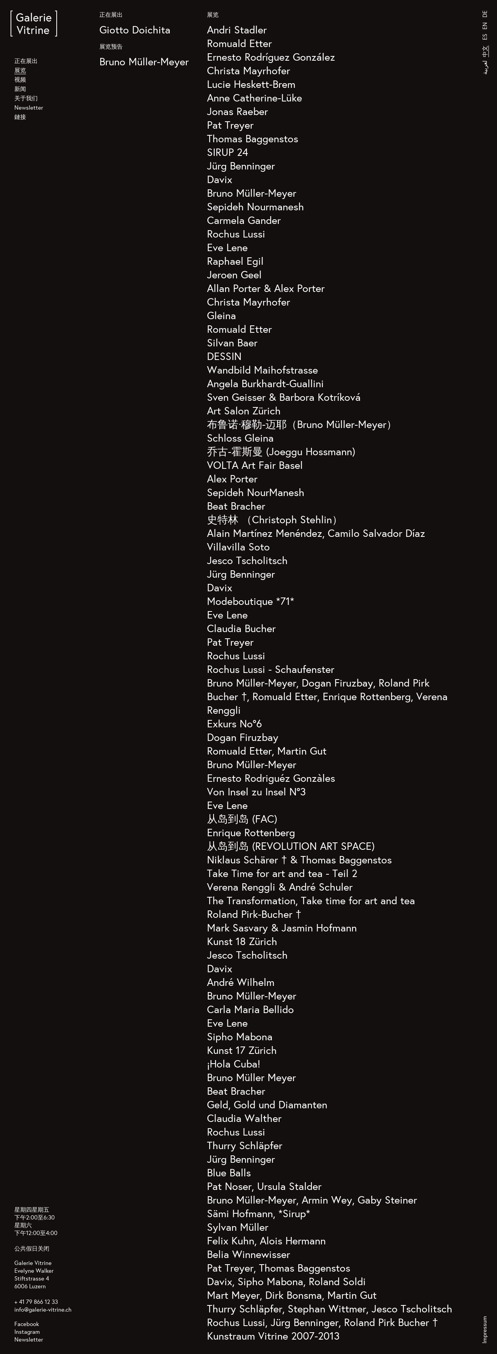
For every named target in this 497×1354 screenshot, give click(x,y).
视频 (20, 79)
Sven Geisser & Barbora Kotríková (284, 397)
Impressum (484, 1330)
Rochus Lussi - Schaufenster (270, 669)
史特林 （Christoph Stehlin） (274, 519)
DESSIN (224, 356)
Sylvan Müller (237, 1226)
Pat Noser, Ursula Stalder (264, 1186)
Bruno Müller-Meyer (144, 61)
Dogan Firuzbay (242, 737)
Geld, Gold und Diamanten (267, 1104)
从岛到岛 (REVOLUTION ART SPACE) (291, 846)
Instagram (27, 1331)
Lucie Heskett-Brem (251, 84)
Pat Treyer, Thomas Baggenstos (278, 1267)
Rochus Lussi (236, 233)
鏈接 (20, 117)
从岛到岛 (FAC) (242, 818)
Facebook (26, 1324)
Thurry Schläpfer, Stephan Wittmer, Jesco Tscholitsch (329, 1308)
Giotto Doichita (134, 29)
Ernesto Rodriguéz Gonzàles (271, 777)
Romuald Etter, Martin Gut (267, 750)
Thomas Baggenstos (252, 138)
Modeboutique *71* (250, 601)
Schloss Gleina (240, 437)
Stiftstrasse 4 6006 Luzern (31, 1282)
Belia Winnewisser (248, 1254)
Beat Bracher (236, 505)
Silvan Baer (232, 342)
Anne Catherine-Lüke (254, 97)
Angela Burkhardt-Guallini (265, 383)
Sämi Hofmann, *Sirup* (258, 1213)
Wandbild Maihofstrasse (262, 369)
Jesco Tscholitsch (247, 560)
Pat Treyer (230, 124)
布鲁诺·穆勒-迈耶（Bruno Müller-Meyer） (302, 424)
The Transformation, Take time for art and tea (311, 900)
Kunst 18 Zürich (242, 941)
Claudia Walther (244, 1118)
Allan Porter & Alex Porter (266, 288)
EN (484, 26)
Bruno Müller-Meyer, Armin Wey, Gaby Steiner (312, 1199)
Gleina (221, 315)
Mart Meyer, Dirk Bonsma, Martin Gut (292, 1295)
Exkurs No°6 (234, 723)
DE (484, 13)
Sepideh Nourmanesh (255, 206)
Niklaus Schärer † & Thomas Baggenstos (299, 859)
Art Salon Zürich (244, 410)
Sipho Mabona (240, 1036)
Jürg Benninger (241, 165)
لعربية (484, 67)
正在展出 (26, 61)
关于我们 (26, 98)
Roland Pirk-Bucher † (254, 914)
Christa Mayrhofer (248, 70)
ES (484, 37)
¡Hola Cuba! (233, 1063)
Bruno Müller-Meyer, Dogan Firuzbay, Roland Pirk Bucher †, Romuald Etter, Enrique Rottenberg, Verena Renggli (327, 696)
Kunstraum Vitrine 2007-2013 (273, 1335)
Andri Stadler (237, 29)
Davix (219, 179)
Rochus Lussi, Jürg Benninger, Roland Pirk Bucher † (322, 1322)
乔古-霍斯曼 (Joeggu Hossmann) (281, 451)
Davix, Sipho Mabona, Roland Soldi (286, 1281)
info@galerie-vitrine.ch (42, 1309)
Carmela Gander (244, 220)
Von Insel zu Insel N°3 (256, 791)
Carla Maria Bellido (250, 1009)
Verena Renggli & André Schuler (280, 886)
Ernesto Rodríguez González (271, 56)
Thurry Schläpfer (244, 1145)
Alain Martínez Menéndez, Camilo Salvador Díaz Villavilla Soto (316, 539)
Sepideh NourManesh (255, 492)
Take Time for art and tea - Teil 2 (282, 873)
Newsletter (28, 107)
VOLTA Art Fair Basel (255, 465)
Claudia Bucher (241, 628)
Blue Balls (229, 1172)
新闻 (20, 89)
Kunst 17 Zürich (242, 1050)
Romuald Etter (239, 43)
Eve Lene (227, 247)
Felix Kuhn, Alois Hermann (266, 1240)
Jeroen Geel (234, 274)
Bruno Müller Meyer (251, 1077)
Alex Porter (232, 478)
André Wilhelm (241, 982)
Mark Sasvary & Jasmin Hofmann (282, 927)
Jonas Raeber (237, 111)
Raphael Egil (235, 260)
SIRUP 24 (227, 152)
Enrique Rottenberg (251, 832)
